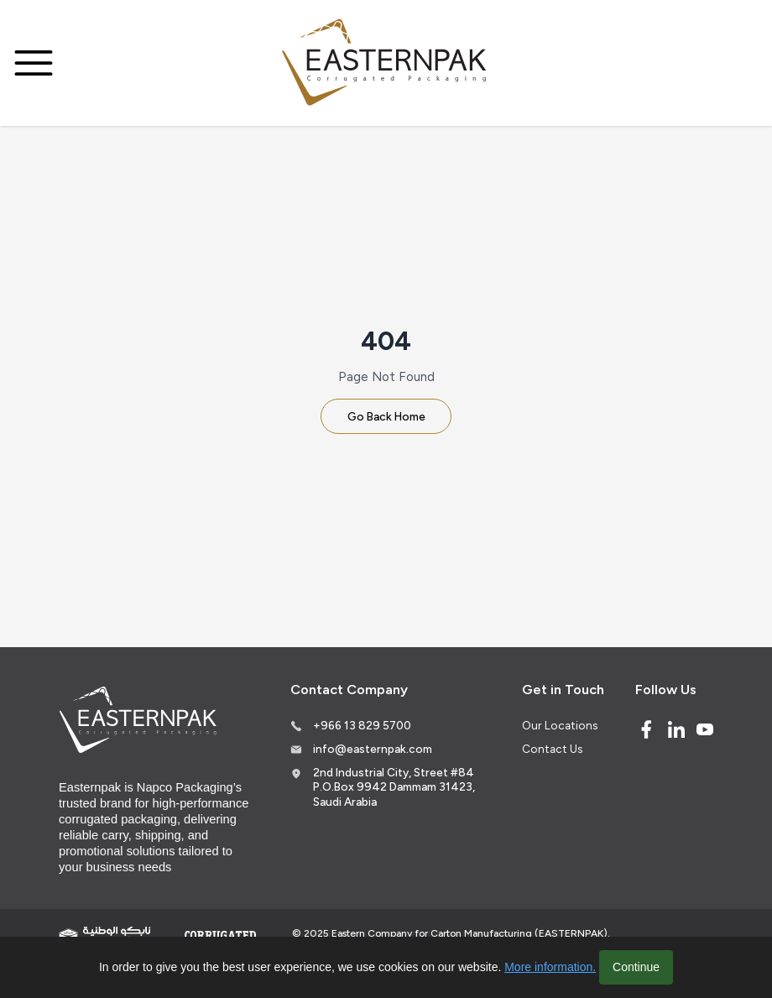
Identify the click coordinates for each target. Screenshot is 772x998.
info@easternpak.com (372, 748)
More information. (550, 967)
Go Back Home (386, 416)
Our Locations (559, 725)
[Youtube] (704, 729)
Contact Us (552, 748)
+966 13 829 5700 (362, 725)
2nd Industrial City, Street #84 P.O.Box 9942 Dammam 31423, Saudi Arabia (394, 786)
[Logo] (386, 63)
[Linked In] (676, 729)
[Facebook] (646, 729)
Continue (636, 967)
